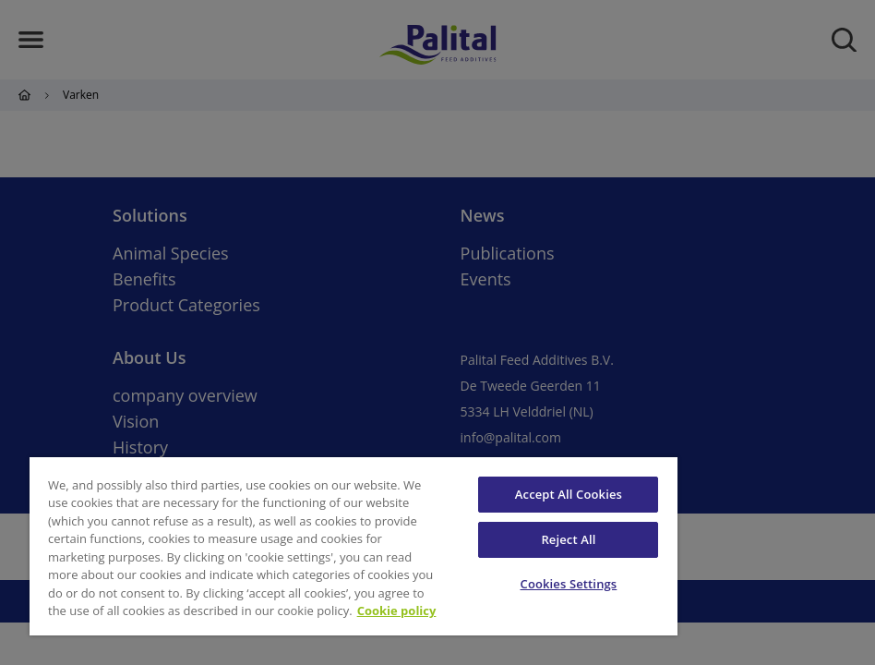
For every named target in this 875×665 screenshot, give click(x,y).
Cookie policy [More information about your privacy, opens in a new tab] (397, 610)
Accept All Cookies (568, 494)
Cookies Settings (569, 583)
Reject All (568, 539)
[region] (353, 546)
